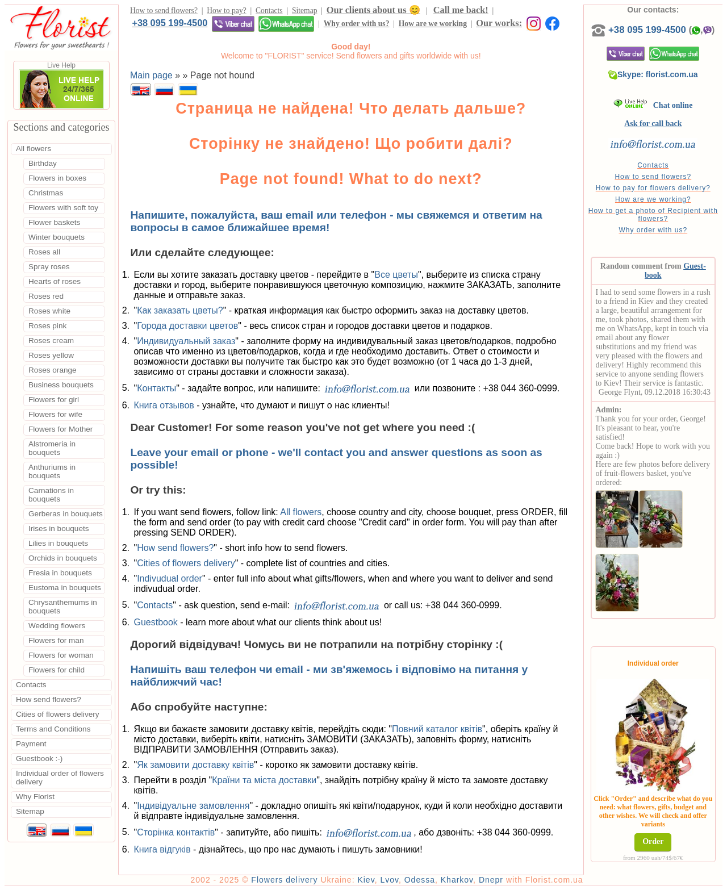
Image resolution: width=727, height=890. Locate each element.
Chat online (652, 105)
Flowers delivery (284, 879)
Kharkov (457, 879)
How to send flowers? (164, 10)
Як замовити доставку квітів (195, 765)
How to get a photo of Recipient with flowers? (653, 215)
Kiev (365, 879)
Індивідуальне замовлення (193, 805)
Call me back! (460, 10)
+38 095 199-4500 (169, 23)
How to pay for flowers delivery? (653, 188)
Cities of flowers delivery (186, 563)
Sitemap (304, 10)
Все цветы (396, 274)
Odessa (419, 879)
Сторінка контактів (176, 832)
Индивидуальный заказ (186, 341)
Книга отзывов (163, 405)
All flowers (300, 512)
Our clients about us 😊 (373, 10)
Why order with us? (357, 23)
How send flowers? (175, 548)
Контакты (156, 387)
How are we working (433, 23)
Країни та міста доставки (264, 780)
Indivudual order (169, 578)
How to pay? (226, 10)
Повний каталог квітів (437, 729)
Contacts (269, 10)
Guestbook (155, 622)
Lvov (389, 879)
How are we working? (653, 199)
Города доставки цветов (187, 326)
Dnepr (491, 879)
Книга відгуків (161, 849)
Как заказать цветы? (180, 310)
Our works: (499, 23)
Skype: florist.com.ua (653, 74)
